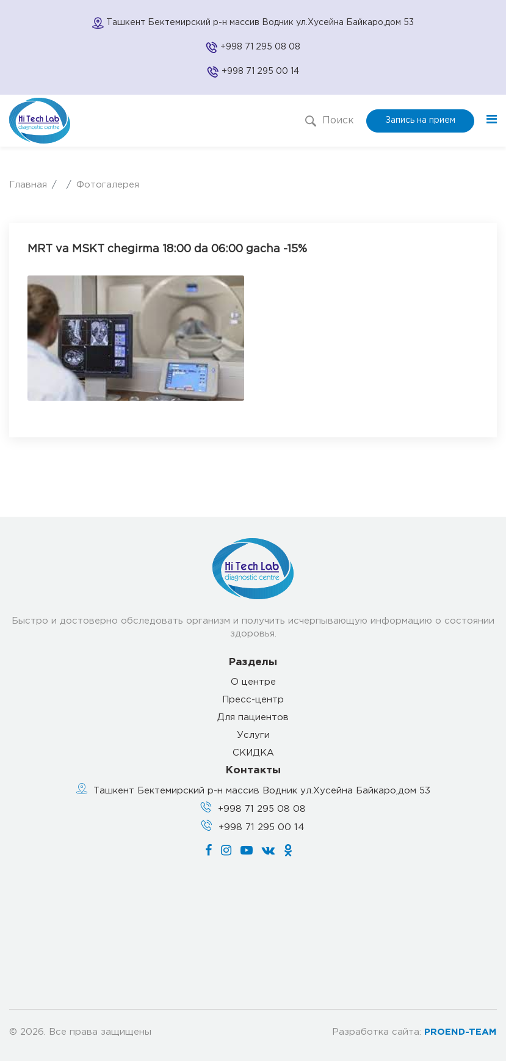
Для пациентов (253, 717)
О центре (253, 682)
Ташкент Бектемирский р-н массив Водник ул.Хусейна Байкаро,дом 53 (261, 791)
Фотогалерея (107, 185)
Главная (28, 185)
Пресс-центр (253, 700)
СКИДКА (253, 753)
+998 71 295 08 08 (260, 47)
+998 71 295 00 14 (260, 71)
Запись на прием (420, 120)
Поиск (329, 120)
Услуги (253, 735)
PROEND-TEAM (460, 1032)
